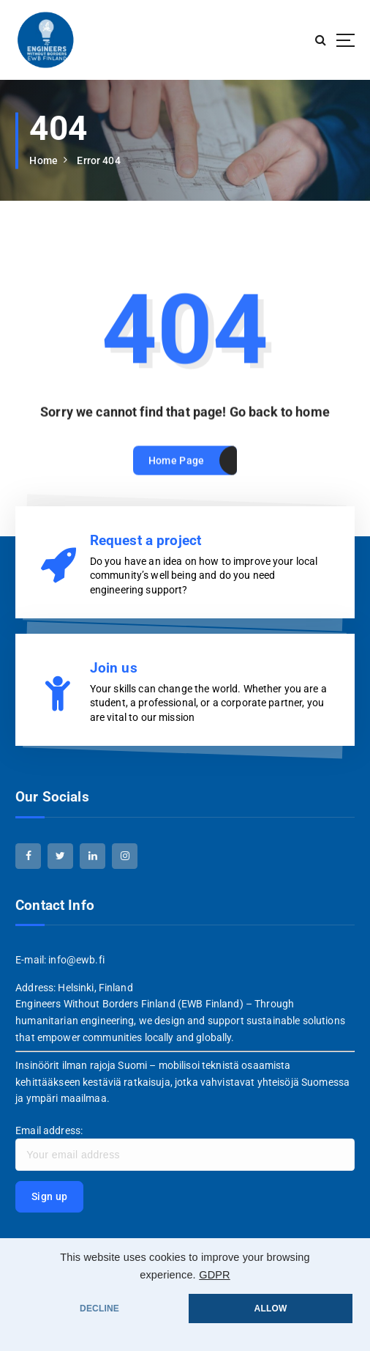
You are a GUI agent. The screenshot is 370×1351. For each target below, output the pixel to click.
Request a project (145, 540)
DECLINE (99, 1308)
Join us (113, 667)
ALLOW (270, 1308)
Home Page (176, 474)
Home (43, 160)
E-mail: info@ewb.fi (60, 960)
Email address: (185, 1148)
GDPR (214, 1275)
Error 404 (98, 160)
